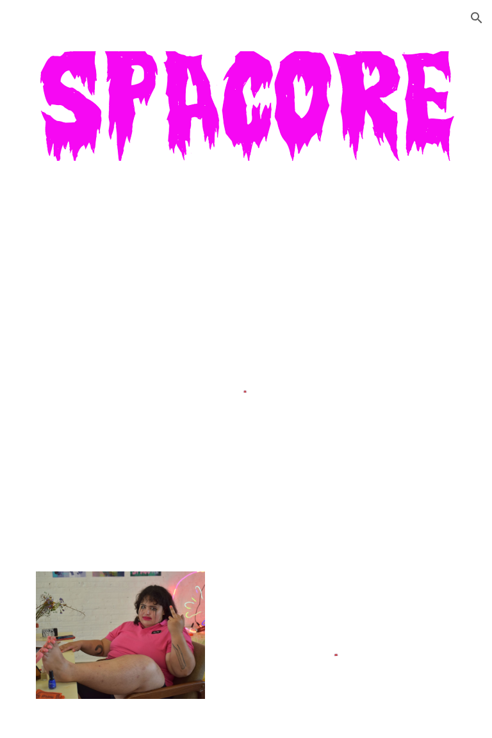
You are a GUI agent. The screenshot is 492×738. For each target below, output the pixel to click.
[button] (476, 18)
